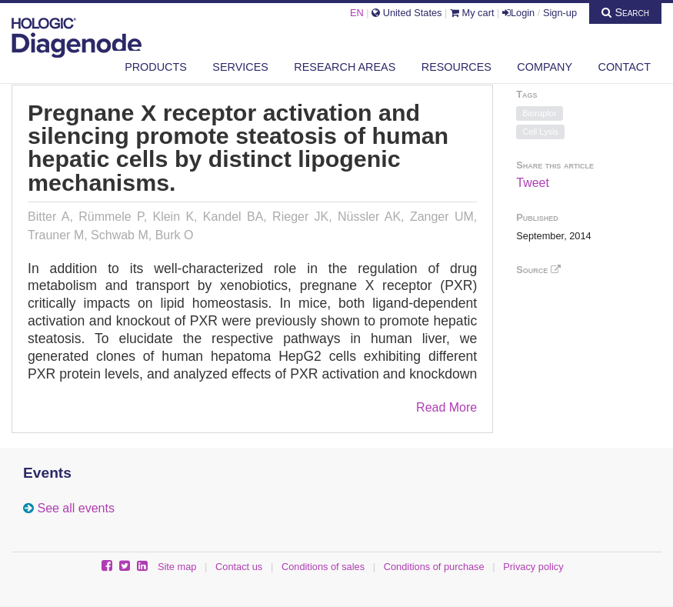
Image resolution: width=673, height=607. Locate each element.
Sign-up (560, 12)
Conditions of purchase (434, 566)
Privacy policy (533, 566)
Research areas (344, 67)
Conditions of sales (323, 566)
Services (240, 67)
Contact (624, 67)
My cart (472, 12)
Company (544, 67)
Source (538, 269)
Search (625, 12)
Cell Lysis (540, 131)
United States (406, 12)
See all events (76, 508)
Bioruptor (539, 113)
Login (518, 12)
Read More (446, 407)
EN (357, 12)
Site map (177, 566)
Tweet (532, 182)
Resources (456, 67)
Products (156, 67)
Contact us (238, 566)
